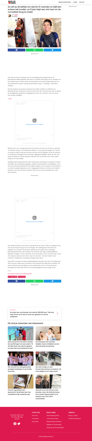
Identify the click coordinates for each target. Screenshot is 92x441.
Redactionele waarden (54, 421)
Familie (75, 2)
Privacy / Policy (73, 415)
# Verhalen (21, 277)
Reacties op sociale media (55, 427)
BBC (10, 98)
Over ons (35, 415)
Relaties (81, 2)
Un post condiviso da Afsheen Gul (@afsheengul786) (34, 143)
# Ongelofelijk (12, 277)
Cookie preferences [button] (74, 418)
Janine (16, 15)
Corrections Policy (52, 418)
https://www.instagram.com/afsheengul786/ (20, 273)
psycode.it (35, 421)
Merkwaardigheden (64, 2)
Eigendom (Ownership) (54, 424)
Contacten (35, 418)
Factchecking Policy (53, 415)
